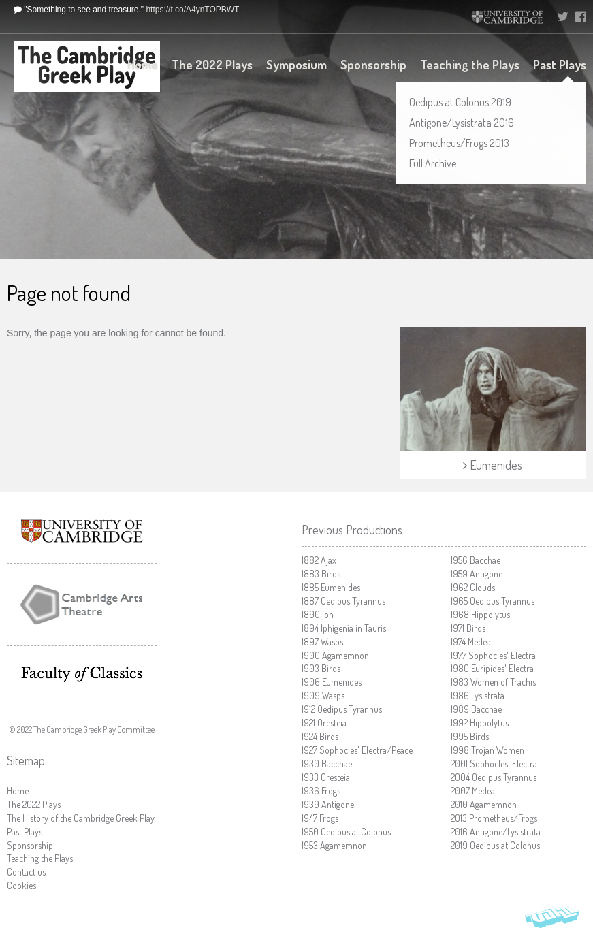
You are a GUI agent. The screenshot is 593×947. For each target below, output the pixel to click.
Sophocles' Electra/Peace (357, 750)
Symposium (296, 64)
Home (142, 64)
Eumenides (331, 587)
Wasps (322, 641)
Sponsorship (373, 64)
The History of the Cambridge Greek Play (81, 818)
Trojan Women (487, 750)
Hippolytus (480, 614)
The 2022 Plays (212, 64)
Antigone (328, 804)
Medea (471, 641)
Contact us (26, 872)
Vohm (552, 919)
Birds (321, 573)
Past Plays (559, 64)
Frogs (321, 791)
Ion (318, 614)
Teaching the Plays (469, 64)
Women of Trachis (493, 682)
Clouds (473, 587)
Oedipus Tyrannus (343, 601)
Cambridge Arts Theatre (81, 604)
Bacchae (327, 763)
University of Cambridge (507, 17)
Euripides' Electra (492, 668)
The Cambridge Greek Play (87, 66)
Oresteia (324, 722)
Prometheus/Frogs (494, 818)
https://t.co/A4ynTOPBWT (192, 9)
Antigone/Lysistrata (496, 831)
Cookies (21, 885)
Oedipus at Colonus (346, 831)
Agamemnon (335, 655)
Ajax (319, 560)
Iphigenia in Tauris (344, 628)
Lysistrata (477, 695)
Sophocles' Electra (493, 655)
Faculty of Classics (81, 674)
